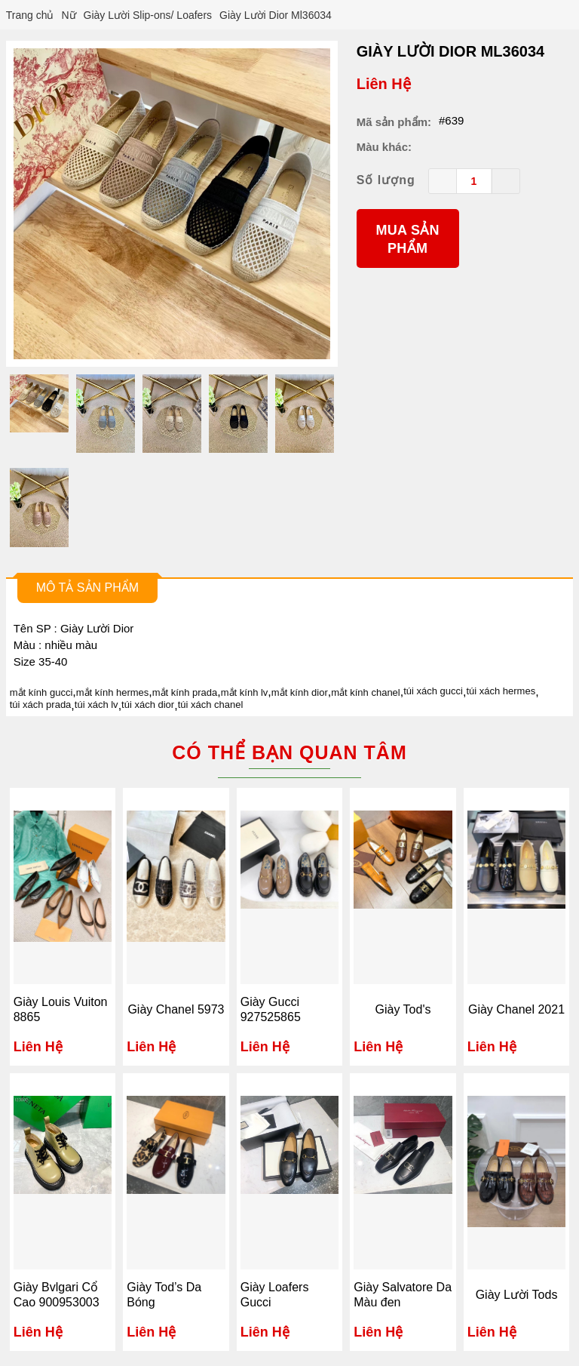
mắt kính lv (244, 692)
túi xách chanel (211, 704)
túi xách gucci (433, 691)
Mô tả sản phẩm (87, 587)
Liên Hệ (384, 83)
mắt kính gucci (41, 692)
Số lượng (386, 180)
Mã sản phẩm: (394, 121)
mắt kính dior (299, 692)
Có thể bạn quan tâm (289, 752)
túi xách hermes (500, 691)
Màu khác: (384, 146)
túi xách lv (96, 704)
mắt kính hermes (112, 692)
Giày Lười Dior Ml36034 (450, 51)
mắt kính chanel (365, 692)
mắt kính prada (185, 692)
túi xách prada (41, 704)
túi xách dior (147, 704)
